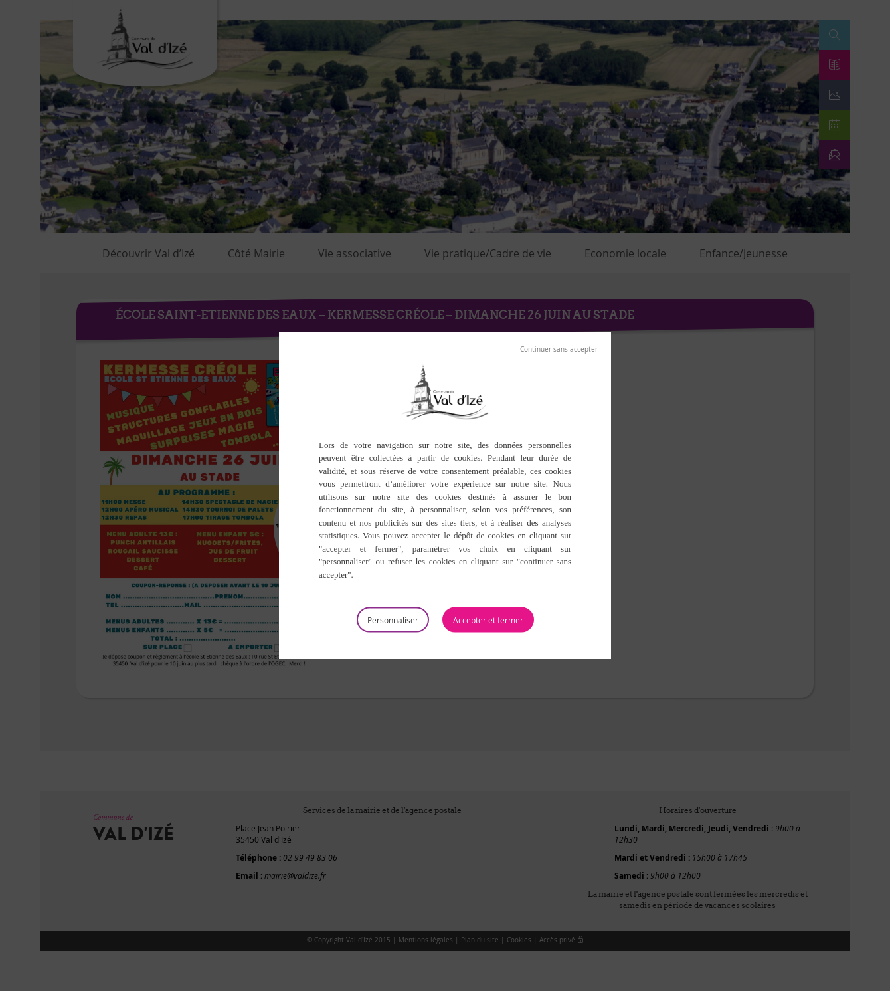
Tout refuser (559, 349)
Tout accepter (488, 620)
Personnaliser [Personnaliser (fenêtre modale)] (392, 620)
